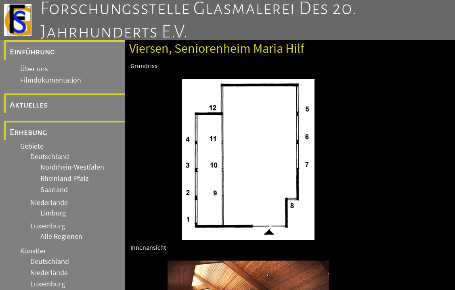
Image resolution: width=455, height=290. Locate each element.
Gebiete (32, 146)
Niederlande (49, 202)
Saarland (54, 189)
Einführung (32, 51)
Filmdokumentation (50, 80)
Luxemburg (47, 226)
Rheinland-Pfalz (64, 178)
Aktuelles (29, 104)
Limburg (53, 213)
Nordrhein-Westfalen (72, 167)
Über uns (34, 68)
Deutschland (49, 156)
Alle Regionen (61, 236)
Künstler (33, 250)
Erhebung (28, 132)
